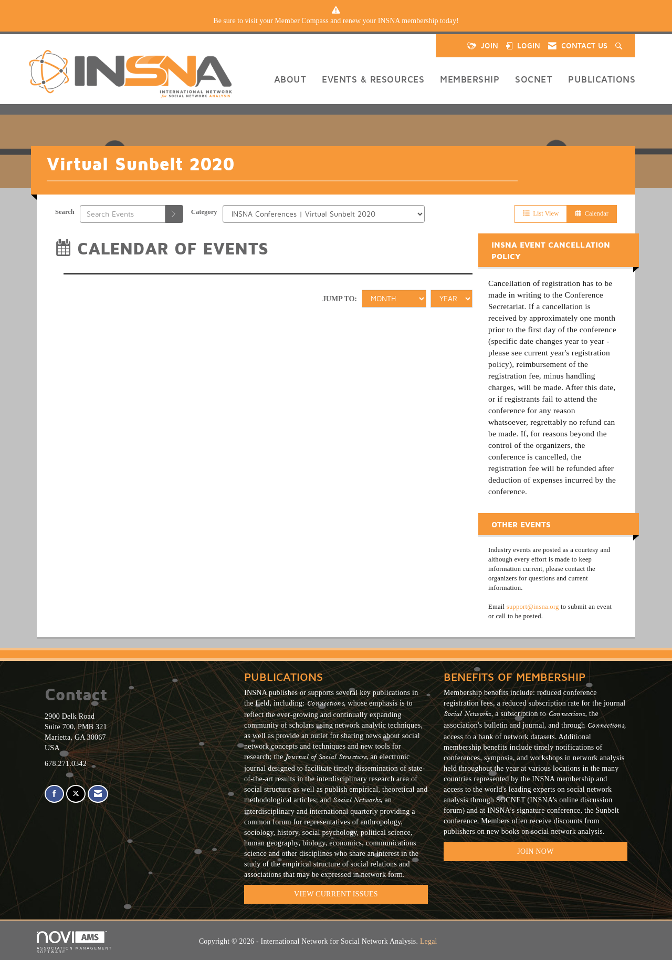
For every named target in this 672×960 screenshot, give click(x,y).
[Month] (394, 299)
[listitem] (336, 21)
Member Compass (301, 21)
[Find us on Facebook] (54, 794)
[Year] (451, 299)
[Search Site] (620, 46)
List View (541, 213)
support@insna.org (533, 606)
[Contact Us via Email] (98, 794)
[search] (174, 214)
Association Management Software (74, 942)
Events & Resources (373, 79)
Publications (601, 79)
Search (65, 212)
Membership (469, 79)
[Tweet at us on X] (76, 794)
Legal (428, 941)
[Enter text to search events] (122, 214)
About (290, 79)
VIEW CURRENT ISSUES (336, 894)
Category (204, 212)
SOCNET (533, 79)
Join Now (535, 851)
